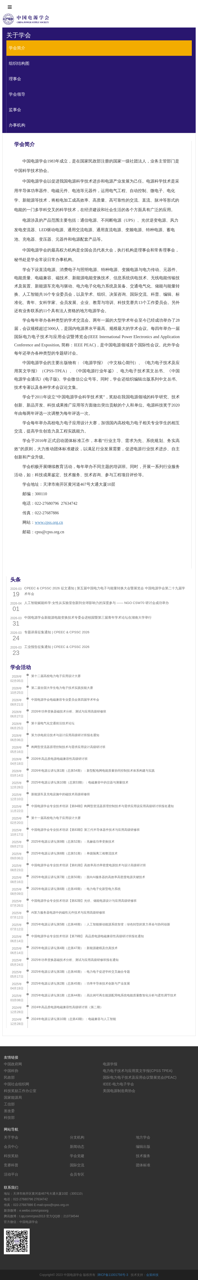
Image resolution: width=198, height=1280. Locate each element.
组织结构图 (19, 63)
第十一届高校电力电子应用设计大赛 (56, 818)
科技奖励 (11, 1156)
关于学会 (11, 1137)
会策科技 (152, 1275)
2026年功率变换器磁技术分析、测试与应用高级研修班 (68, 711)
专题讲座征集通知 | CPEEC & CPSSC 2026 (56, 632)
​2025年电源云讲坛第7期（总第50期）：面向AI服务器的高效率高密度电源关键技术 (88, 877)
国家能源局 (13, 1097)
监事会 (15, 109)
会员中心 (11, 1146)
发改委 (9, 1111)
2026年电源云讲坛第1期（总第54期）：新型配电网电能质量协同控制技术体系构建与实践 (93, 770)
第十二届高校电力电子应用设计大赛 (56, 676)
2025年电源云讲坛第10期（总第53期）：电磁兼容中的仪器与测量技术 (79, 782)
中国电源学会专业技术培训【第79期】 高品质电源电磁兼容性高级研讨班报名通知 (87, 936)
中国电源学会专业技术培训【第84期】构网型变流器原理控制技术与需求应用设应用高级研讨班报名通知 (102, 806)
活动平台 (11, 1174)
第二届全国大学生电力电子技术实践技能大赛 (62, 688)
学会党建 (77, 1156)
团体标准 (143, 1165)
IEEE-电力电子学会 (118, 1084)
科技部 (9, 1117)
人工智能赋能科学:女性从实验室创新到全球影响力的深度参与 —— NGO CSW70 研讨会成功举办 (96, 603)
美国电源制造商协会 (119, 1091)
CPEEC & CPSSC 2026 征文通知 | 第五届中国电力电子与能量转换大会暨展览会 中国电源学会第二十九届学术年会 (104, 591)
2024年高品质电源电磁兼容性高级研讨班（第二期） (67, 1007)
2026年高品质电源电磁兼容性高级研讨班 (59, 759)
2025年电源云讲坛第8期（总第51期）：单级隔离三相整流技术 (74, 853)
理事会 (15, 79)
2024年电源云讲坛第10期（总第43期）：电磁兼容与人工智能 (73, 1019)
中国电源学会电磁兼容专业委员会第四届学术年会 (65, 699)
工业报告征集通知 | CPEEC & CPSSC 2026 (56, 647)
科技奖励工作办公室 (20, 1091)
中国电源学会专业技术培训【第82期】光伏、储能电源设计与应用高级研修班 (84, 901)
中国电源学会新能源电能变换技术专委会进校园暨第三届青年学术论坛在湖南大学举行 (88, 617)
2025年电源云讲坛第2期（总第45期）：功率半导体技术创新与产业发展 (80, 983)
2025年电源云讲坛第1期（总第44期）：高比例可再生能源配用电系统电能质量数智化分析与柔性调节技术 (103, 995)
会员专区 (77, 1174)
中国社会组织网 (16, 1084)
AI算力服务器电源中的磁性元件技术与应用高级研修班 (68, 912)
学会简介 (17, 48)
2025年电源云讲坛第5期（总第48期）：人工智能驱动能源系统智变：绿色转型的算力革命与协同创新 (100, 924)
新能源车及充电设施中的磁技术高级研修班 (60, 794)
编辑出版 (143, 1146)
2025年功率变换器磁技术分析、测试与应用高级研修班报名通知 (75, 960)
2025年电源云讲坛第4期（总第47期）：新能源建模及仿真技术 (74, 948)
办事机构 (17, 125)
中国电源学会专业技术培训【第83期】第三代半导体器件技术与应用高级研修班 (85, 830)
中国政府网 (13, 1064)
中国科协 (11, 1071)
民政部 (9, 1077)
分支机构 (77, 1137)
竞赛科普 (11, 1165)
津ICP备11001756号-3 (112, 1275)
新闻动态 (77, 1146)
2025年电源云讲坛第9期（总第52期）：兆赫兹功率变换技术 (72, 841)
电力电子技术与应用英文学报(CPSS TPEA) (137, 1071)
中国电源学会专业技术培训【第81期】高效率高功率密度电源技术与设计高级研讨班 (88, 865)
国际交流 (77, 1165)
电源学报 (110, 1064)
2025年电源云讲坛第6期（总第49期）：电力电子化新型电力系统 (76, 889)
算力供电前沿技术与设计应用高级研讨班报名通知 (65, 735)
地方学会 (143, 1137)
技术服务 (143, 1156)
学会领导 (17, 94)
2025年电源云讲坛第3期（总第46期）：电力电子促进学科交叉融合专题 (80, 971)
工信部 (9, 1104)
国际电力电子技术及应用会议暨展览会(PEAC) (139, 1077)
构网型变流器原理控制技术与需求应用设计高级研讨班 (68, 747)
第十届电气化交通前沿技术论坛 (53, 723)
